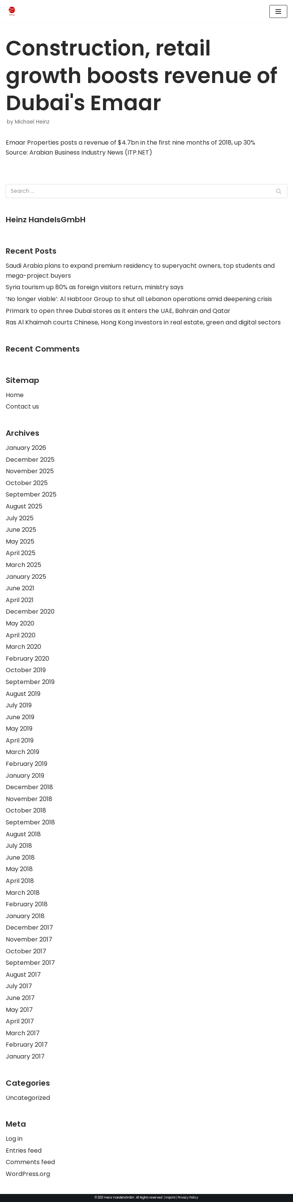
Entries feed (24, 1150)
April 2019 (20, 740)
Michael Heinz (32, 121)
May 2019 (19, 728)
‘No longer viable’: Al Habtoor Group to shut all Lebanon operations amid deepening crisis (139, 299)
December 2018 (29, 787)
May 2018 (19, 869)
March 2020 (23, 646)
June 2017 (20, 998)
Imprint (170, 1197)
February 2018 (27, 904)
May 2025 (20, 541)
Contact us (22, 406)
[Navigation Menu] (278, 11)
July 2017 (19, 986)
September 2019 (30, 682)
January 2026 (26, 447)
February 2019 (26, 763)
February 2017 (27, 1044)
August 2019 (23, 693)
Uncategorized (28, 1097)
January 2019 (25, 775)
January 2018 (25, 916)
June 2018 (20, 857)
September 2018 (30, 822)
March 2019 (22, 752)
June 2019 (20, 717)
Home (15, 395)
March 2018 (23, 892)
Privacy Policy (188, 1197)
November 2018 (29, 799)
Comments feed (30, 1162)
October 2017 (26, 951)
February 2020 (27, 658)
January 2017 (25, 1056)
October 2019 (26, 670)
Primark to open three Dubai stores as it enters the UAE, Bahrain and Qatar (118, 310)
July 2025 (20, 518)
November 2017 (29, 939)
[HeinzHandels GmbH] (12, 11)
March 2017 (23, 1033)
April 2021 (20, 600)
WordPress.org (28, 1173)
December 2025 (30, 459)
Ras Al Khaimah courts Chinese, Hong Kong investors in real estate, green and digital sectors (143, 322)
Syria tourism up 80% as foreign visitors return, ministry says (95, 287)
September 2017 (30, 962)
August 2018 (23, 834)
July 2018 (19, 845)
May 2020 (20, 623)
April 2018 (20, 880)
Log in (14, 1138)
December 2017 (29, 927)
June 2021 (20, 588)
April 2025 (20, 553)
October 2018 (26, 810)
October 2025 (27, 483)
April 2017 (20, 1021)
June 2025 (21, 529)
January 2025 (26, 576)
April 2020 (20, 635)
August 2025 (24, 506)
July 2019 (19, 705)
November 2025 (30, 471)
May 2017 (19, 1009)
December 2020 (30, 611)
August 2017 (23, 974)
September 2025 (31, 494)
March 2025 (23, 564)
